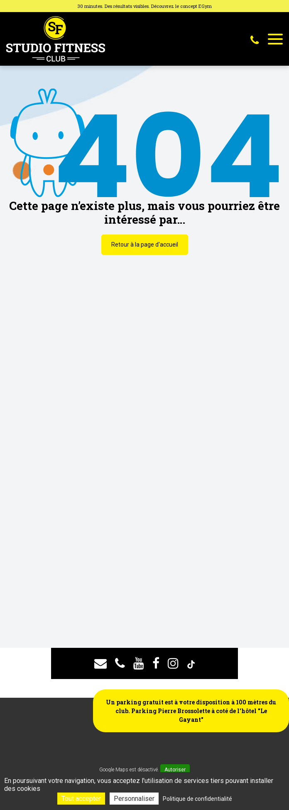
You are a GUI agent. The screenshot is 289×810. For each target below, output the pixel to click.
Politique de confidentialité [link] (197, 798)
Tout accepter (81, 799)
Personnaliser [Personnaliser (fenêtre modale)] (134, 799)
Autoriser (175, 770)
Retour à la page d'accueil (144, 244)
